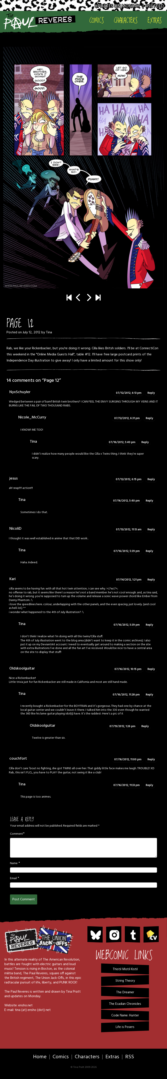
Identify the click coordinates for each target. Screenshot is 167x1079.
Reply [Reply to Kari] (151, 579)
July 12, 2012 (31, 332)
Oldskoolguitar (22, 668)
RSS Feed (155, 6)
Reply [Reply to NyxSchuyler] (151, 393)
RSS (129, 1057)
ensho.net (25, 1005)
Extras (155, 20)
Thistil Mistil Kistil (125, 969)
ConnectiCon (149, 348)
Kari (12, 579)
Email (13, 878)
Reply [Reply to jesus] (151, 479)
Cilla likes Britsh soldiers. (109, 348)
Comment (16, 834)
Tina (49, 332)
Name (14, 863)
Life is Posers (125, 1027)
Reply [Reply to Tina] (145, 442)
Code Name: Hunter (125, 1015)
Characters (126, 20)
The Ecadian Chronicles (125, 1004)
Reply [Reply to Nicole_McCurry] (149, 418)
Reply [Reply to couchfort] (151, 759)
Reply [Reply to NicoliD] (151, 529)
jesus (13, 478)
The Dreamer (125, 992)
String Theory (125, 980)
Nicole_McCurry (32, 417)
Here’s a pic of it (112, 713)
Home (40, 1057)
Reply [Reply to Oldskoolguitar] (151, 669)
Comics (96, 20)
